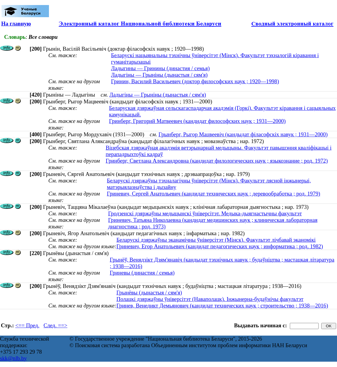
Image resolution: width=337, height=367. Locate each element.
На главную (16, 23)
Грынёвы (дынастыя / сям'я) (149, 292)
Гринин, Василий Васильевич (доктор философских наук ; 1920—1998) (195, 81)
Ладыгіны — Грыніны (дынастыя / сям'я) (159, 75)
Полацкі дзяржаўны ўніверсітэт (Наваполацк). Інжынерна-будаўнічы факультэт (209, 299)
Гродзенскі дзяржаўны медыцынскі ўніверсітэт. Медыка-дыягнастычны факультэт (205, 213)
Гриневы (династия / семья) (142, 273)
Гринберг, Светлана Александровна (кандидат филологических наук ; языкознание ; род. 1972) (217, 161)
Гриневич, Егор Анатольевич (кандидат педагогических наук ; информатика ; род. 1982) (219, 246)
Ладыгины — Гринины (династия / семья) (160, 68)
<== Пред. (27, 325)
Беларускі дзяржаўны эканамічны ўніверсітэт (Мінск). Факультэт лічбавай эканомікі (216, 240)
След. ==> (55, 325)
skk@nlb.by (13, 358)
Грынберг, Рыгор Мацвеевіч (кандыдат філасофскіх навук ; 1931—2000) (243, 134)
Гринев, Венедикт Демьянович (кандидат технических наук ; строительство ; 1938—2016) (222, 305)
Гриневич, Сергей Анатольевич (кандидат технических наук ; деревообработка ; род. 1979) (213, 193)
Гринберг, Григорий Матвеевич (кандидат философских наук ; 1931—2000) (197, 121)
